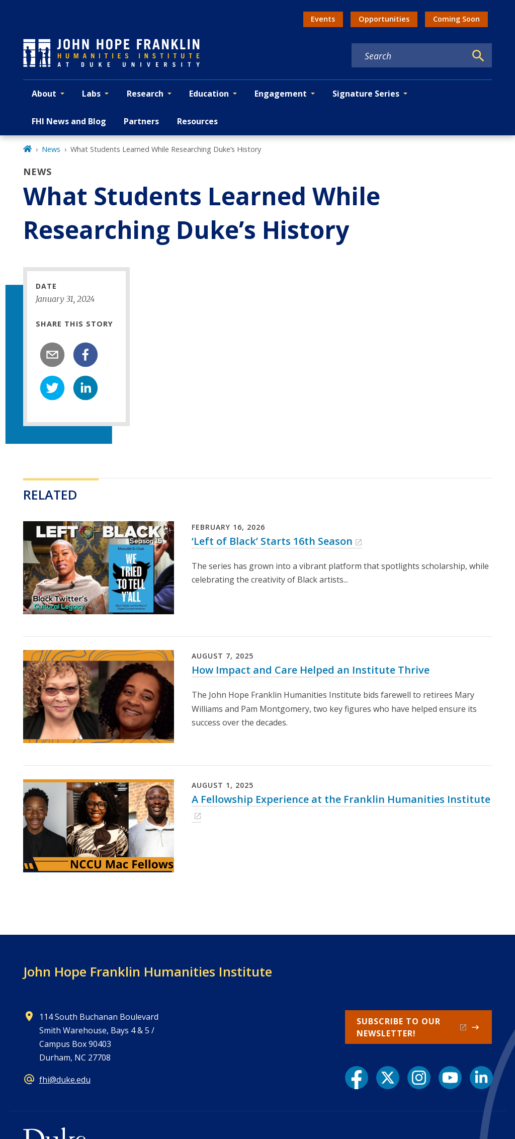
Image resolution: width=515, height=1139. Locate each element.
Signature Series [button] (365, 93)
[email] (52, 354)
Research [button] (145, 93)
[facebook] (85, 354)
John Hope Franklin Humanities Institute (147, 971)
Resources (197, 121)
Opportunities (384, 19)
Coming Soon (456, 19)
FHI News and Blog (69, 121)
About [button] (44, 93)
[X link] (387, 1077)
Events (323, 19)
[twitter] (52, 387)
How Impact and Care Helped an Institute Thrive (311, 670)
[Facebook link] (356, 1077)
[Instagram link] (419, 1077)
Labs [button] (91, 93)
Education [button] (209, 93)
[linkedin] (85, 387)
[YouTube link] (450, 1077)
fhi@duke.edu (65, 1079)
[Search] (478, 56)
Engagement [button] (280, 93)
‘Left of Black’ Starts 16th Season (272, 541)
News (51, 149)
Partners (141, 121)
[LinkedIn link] (481, 1077)
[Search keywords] (409, 56)
